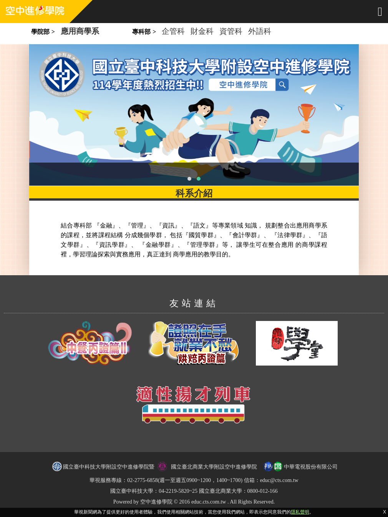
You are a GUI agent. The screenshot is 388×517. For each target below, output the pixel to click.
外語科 (259, 31)
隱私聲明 (300, 512)
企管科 (173, 31)
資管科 (230, 31)
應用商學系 (80, 31)
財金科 (202, 31)
